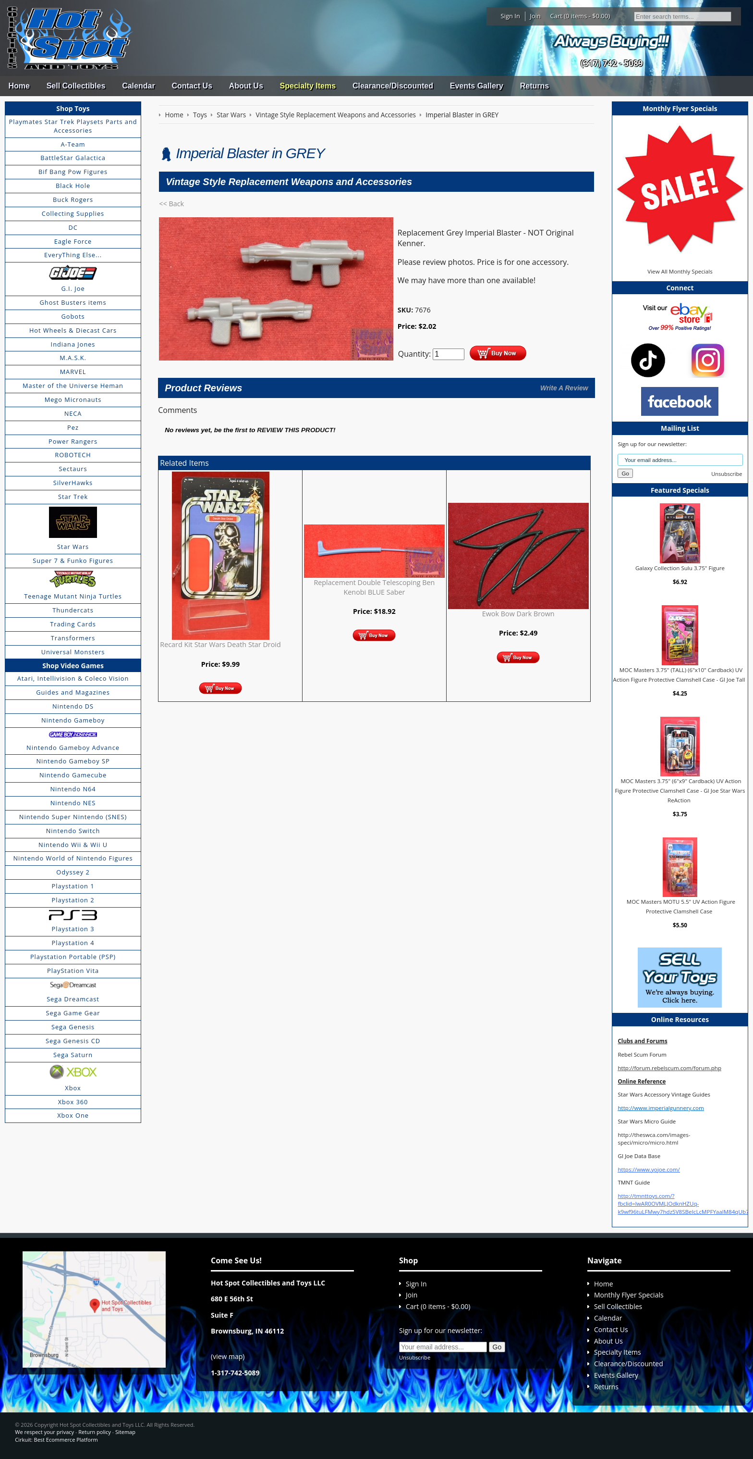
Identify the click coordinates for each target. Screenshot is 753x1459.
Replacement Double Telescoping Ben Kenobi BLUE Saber (374, 587)
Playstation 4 (73, 942)
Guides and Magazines (72, 692)
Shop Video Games (73, 665)
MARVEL (73, 371)
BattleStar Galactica (73, 157)
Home (18, 86)
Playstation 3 (73, 928)
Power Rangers (73, 441)
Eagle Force (73, 241)
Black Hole (73, 185)
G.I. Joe (73, 288)
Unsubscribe (726, 473)
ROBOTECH (73, 454)
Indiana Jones (73, 344)
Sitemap (125, 1431)
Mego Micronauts (73, 399)
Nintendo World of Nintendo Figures (73, 858)
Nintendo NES (73, 802)
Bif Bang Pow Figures (73, 171)
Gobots (73, 316)
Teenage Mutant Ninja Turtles (73, 596)
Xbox (73, 1088)
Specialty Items (308, 86)
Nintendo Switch (73, 830)
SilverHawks (73, 482)
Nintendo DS (73, 706)
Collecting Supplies (73, 213)
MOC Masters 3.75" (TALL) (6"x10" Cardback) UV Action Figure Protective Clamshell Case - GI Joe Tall (679, 674)
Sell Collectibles (76, 86)
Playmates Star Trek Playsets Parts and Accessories (73, 126)
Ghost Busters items (73, 302)
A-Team (73, 144)
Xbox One (73, 1115)
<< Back (171, 203)
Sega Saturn (73, 1054)
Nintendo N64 (73, 789)
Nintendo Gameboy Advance (73, 747)
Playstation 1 (73, 886)
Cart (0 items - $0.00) (580, 16)
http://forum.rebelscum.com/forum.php (669, 1068)
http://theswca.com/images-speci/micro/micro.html (654, 1138)
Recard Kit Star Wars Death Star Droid (220, 644)
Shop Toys (72, 108)
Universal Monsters (73, 652)
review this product (295, 430)
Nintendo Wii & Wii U (73, 844)
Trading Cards (73, 624)
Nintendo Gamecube (73, 775)
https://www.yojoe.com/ (649, 1169)
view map (228, 1356)
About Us (246, 86)
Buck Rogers (73, 199)
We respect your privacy (44, 1431)
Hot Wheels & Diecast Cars (73, 330)
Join (535, 16)
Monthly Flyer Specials (629, 1294)
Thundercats (72, 610)
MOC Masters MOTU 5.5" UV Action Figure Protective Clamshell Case (681, 906)
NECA (73, 413)
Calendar (138, 86)
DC (72, 227)
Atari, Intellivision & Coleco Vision (73, 678)
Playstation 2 (73, 900)
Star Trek (73, 496)
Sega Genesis (73, 1027)
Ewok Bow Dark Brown (518, 613)
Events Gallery (476, 86)
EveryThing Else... (73, 254)
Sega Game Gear (73, 1013)
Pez (73, 427)
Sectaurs (73, 468)
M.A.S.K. (73, 357)
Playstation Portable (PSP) (73, 956)
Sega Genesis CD (73, 1040)
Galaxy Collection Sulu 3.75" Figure (680, 568)
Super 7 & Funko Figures (73, 560)
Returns (534, 86)
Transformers (73, 638)
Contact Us (191, 86)
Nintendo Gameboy (73, 720)
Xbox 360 (73, 1101)
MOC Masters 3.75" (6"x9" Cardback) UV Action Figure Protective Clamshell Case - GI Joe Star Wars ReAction (680, 790)
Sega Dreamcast (73, 999)
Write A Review (564, 388)
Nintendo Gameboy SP (72, 761)
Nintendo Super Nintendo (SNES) (73, 816)
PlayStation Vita (73, 970)
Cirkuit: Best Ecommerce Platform (56, 1439)
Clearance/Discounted (392, 86)
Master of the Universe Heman (73, 385)
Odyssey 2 (72, 872)
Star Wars (73, 546)
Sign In (510, 16)
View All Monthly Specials (679, 271)
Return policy (94, 1431)
